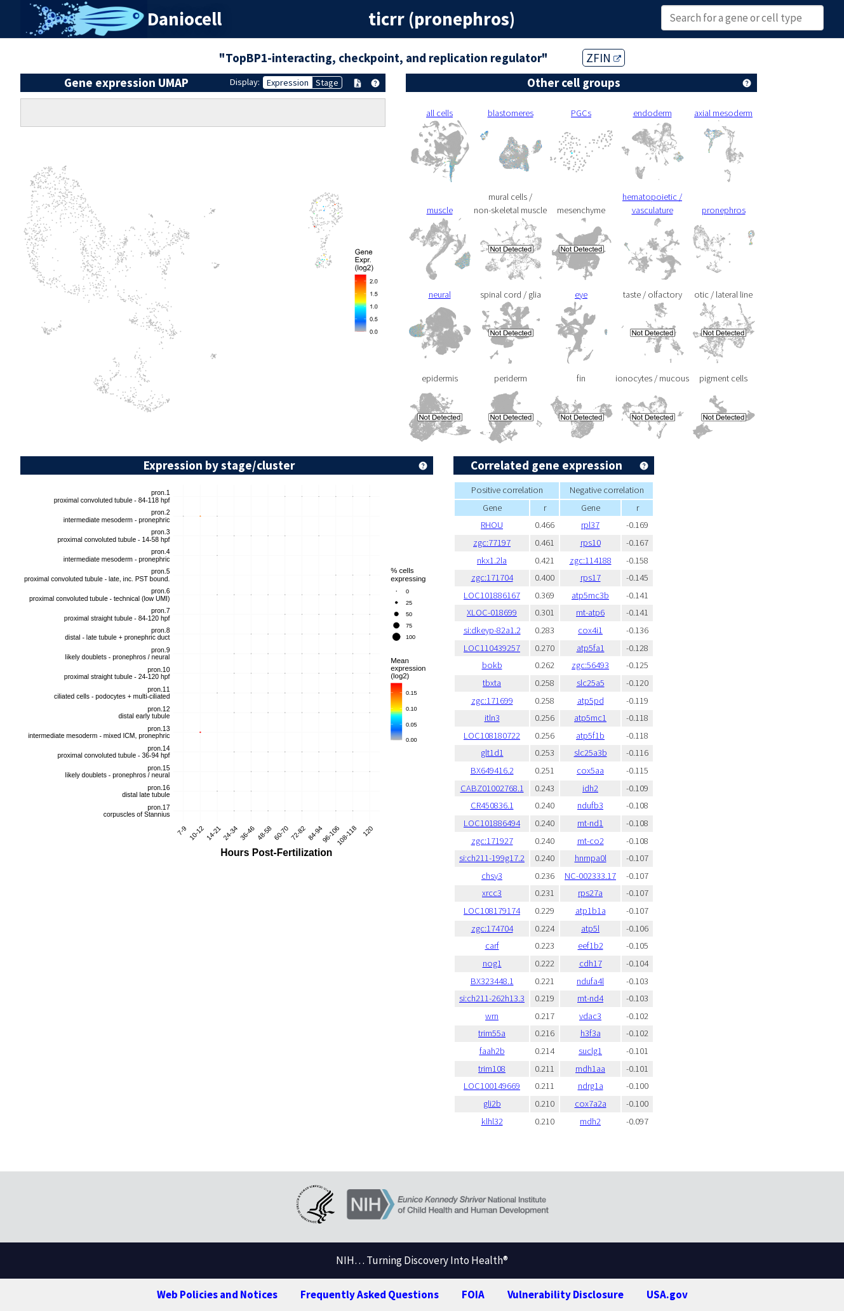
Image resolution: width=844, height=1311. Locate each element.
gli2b (492, 1103)
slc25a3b (590, 752)
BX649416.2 (492, 770)
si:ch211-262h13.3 (492, 998)
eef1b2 (590, 945)
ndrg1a (590, 1085)
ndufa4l (590, 981)
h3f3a (590, 1033)
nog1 (492, 963)
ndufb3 (590, 805)
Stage (327, 82)
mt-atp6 (590, 612)
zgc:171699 (492, 700)
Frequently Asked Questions (369, 1294)
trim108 (492, 1068)
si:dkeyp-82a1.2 (492, 630)
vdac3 (590, 1016)
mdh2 (590, 1121)
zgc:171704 (492, 577)
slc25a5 (591, 682)
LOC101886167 (492, 595)
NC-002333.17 (590, 875)
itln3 (492, 717)
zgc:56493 (590, 665)
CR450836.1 (492, 805)
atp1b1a (590, 910)
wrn (492, 1016)
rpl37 (590, 524)
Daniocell (184, 19)
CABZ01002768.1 (492, 788)
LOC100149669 (492, 1085)
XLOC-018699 (492, 612)
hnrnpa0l (590, 858)
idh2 (590, 788)
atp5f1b (590, 735)
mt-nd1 (590, 823)
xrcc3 (492, 893)
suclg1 (590, 1051)
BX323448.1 (492, 981)
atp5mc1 (590, 717)
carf (492, 945)
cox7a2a (590, 1103)
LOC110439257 (492, 648)
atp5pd (590, 700)
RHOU (492, 524)
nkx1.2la (492, 560)
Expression (288, 82)
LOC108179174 (492, 910)
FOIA (473, 1294)
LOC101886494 (492, 823)
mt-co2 (590, 841)
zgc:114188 (591, 560)
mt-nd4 (590, 998)
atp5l (590, 928)
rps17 (590, 577)
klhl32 (492, 1121)
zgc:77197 (492, 542)
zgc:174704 (492, 928)
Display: (245, 82)
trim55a (492, 1033)
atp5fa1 (591, 648)
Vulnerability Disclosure (565, 1294)
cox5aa (590, 770)
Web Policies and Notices (217, 1294)
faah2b (492, 1051)
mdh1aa (590, 1068)
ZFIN (603, 57)
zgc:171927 (492, 841)
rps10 (590, 542)
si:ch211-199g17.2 (492, 858)
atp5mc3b (590, 595)
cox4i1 (590, 630)
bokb (492, 665)
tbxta (492, 682)
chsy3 (491, 875)
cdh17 (590, 963)
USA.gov (667, 1294)
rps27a (590, 893)
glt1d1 (492, 752)
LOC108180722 (492, 735)
